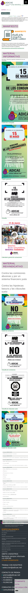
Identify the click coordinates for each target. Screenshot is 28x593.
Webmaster (21, 525)
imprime (10, 16)
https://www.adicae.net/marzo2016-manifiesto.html (13, 48)
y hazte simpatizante (10, 560)
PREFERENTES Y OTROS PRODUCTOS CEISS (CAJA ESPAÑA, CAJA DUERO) (11, 541)
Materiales (9, 9)
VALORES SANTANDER (4, 551)
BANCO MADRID (4, 534)
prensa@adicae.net (11, 575)
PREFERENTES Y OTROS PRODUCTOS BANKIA (7, 536)
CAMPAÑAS (3, 9)
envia (15, 16)
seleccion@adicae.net (12, 568)
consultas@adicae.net (12, 590)
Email (23, 523)
